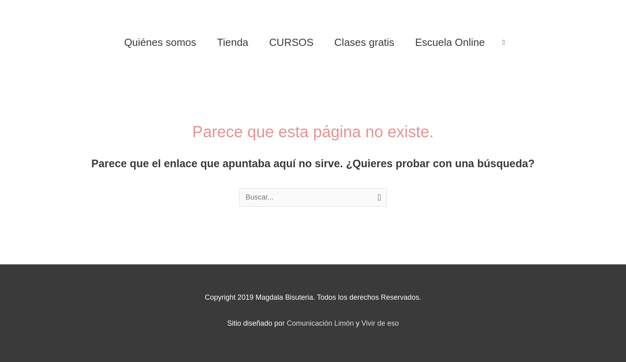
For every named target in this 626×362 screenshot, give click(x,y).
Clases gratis (364, 42)
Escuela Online (450, 42)
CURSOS (291, 42)
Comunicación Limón (320, 323)
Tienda (233, 42)
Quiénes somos (160, 42)
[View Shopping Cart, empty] (504, 42)
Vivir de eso (380, 323)
